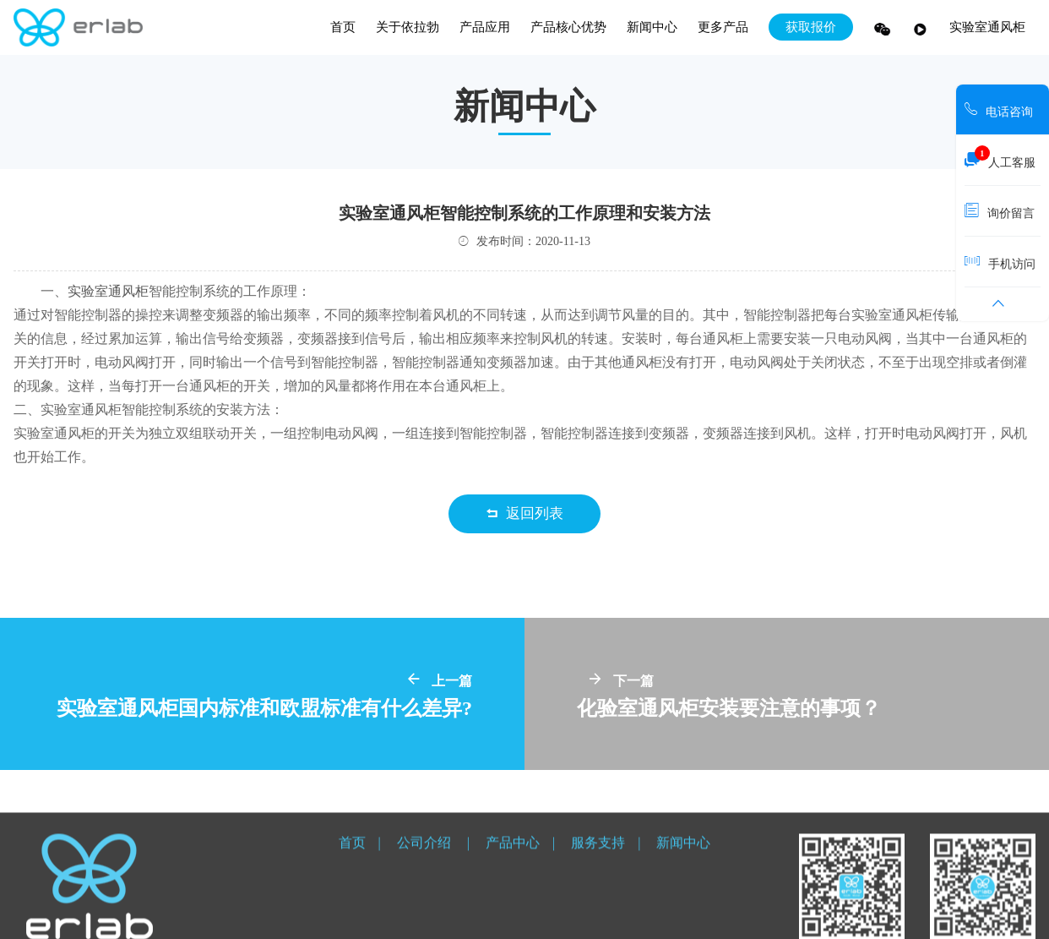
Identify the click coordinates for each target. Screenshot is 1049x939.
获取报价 (810, 27)
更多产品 (723, 27)
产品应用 (484, 27)
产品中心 (513, 883)
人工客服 (1000, 158)
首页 (343, 27)
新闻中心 (652, 27)
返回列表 (524, 513)
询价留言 (1000, 210)
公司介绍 (425, 883)
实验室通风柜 (987, 27)
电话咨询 (999, 109)
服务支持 (598, 883)
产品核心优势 (568, 27)
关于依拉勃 (407, 27)
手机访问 (1000, 261)
